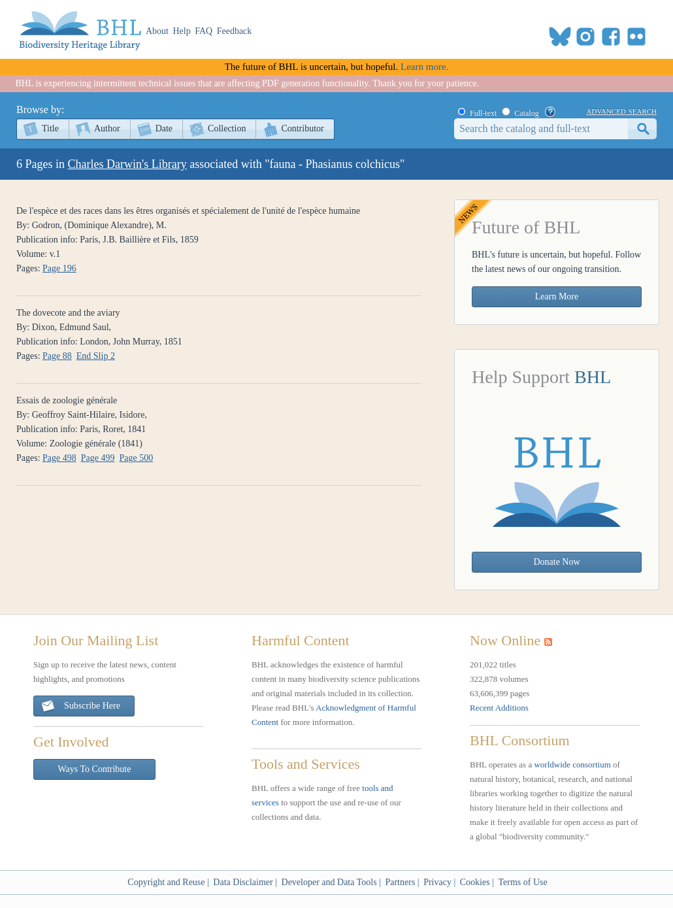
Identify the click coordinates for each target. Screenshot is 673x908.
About (157, 31)
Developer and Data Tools (329, 882)
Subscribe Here (80, 706)
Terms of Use (522, 882)
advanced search (622, 110)
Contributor (302, 128)
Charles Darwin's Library (127, 164)
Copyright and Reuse (166, 882)
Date (164, 128)
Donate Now (556, 562)
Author (107, 128)
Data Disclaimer (242, 882)
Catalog (526, 113)
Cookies (475, 882)
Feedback (234, 31)
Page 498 (59, 458)
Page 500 (137, 458)
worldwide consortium (572, 764)
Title (50, 128)
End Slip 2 (95, 356)
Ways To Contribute (94, 769)
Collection (227, 128)
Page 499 (98, 458)
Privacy (437, 882)
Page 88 (57, 356)
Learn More (556, 296)
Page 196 (59, 268)
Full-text (483, 113)
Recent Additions (499, 708)
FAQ (203, 31)
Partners (400, 882)
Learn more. (424, 66)
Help (182, 31)
